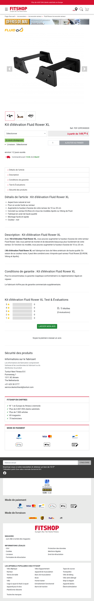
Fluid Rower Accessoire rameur (54, 16)
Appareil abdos (68, 584)
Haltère (9, 578)
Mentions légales (54, 551)
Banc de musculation (43, 575)
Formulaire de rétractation (16, 557)
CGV (7, 548)
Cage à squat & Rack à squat (18, 584)
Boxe (37, 578)
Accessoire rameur (34, 16)
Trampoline (67, 572)
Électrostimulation (70, 587)
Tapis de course (69, 569)
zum (18, 539)
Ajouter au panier (74, 143)
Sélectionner (11, 133)
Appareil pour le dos (14, 587)
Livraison (9, 554)
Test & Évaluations (17, 185)
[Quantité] (53, 143)
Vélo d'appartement (42, 569)
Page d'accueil (10, 16)
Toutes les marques (14, 595)
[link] (19, 437)
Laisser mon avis (47, 326)
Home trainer (40, 581)
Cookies (9, 551)
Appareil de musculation (44, 572)
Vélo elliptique (12, 569)
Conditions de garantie (19, 180)
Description (14, 175)
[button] (9, 69)
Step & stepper (68, 581)
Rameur (10, 572)
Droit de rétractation (55, 554)
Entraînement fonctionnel (44, 584)
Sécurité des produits (18, 190)
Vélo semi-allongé (69, 578)
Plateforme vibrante (14, 590)
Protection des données (57, 548)
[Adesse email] (40, 462)
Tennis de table (12, 575)
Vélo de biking (68, 575)
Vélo (8, 581)
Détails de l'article (16, 170)
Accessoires (21, 16)
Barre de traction (41, 587)
